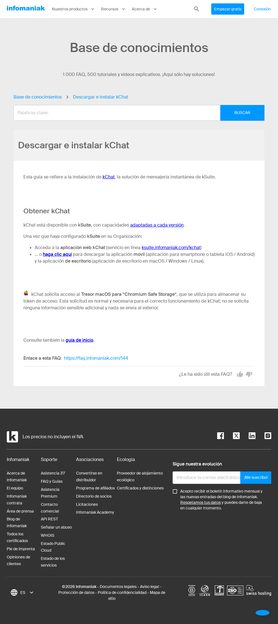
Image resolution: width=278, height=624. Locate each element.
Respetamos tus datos (200, 502)
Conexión (262, 9)
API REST (49, 519)
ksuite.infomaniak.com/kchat (171, 248)
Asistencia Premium (50, 493)
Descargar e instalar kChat (100, 97)
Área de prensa (20, 511)
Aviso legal (149, 586)
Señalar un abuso (56, 527)
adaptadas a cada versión (157, 225)
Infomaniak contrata (17, 500)
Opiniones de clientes (18, 560)
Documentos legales (118, 586)
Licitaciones (87, 504)
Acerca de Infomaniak (17, 476)
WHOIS (47, 535)
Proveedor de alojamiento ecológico (140, 476)
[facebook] (220, 436)
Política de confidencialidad (122, 592)
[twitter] (232, 436)
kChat (109, 177)
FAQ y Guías (52, 481)
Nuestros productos (73, 9)
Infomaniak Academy (95, 512)
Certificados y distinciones (140, 488)
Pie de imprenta (21, 548)
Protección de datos (76, 592)
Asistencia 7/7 (53, 473)
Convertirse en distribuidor (89, 476)
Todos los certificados (17, 537)
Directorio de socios (94, 496)
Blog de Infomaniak (17, 522)
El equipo (15, 488)
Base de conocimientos (38, 97)
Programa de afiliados (95, 488)
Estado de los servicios (53, 562)
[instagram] (263, 436)
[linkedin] (247, 436)
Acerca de (145, 9)
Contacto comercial (50, 508)
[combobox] (134, 113)
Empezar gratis (227, 9)
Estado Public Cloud (53, 547)
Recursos (113, 9)
